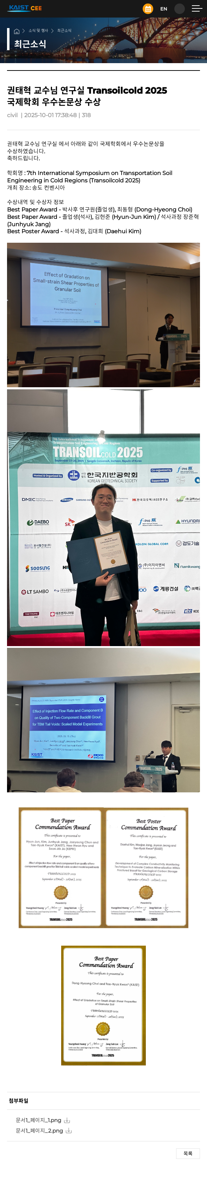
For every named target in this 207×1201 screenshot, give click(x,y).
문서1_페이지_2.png (39, 1130)
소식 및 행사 (38, 30)
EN (163, 9)
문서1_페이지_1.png (38, 1120)
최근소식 (64, 30)
